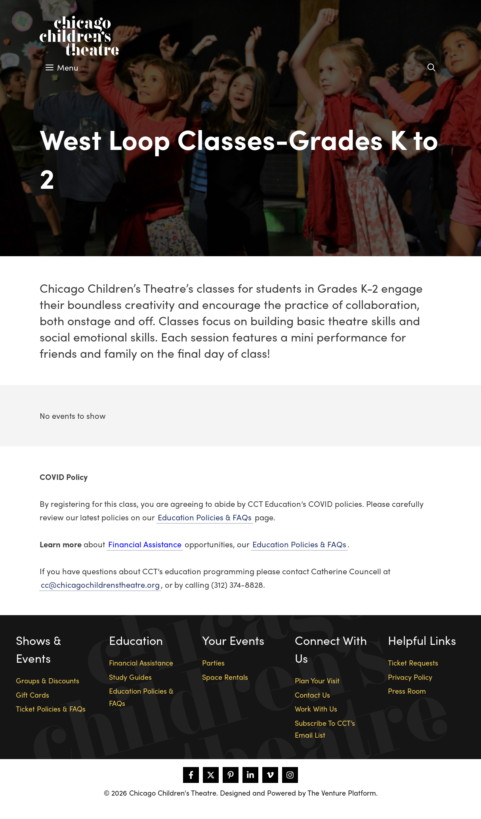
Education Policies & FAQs (205, 517)
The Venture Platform (341, 793)
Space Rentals (225, 677)
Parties (213, 662)
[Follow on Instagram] (290, 775)
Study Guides (130, 677)
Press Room (407, 691)
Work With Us (316, 709)
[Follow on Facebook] (191, 775)
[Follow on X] (211, 775)
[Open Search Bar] (431, 67)
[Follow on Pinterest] (231, 775)
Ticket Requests (413, 662)
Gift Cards (32, 695)
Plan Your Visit (317, 680)
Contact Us (312, 695)
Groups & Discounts (47, 680)
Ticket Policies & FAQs (51, 709)
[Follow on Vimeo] (270, 775)
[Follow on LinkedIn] (250, 775)
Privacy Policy (410, 677)
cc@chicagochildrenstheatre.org (100, 584)
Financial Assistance (144, 544)
